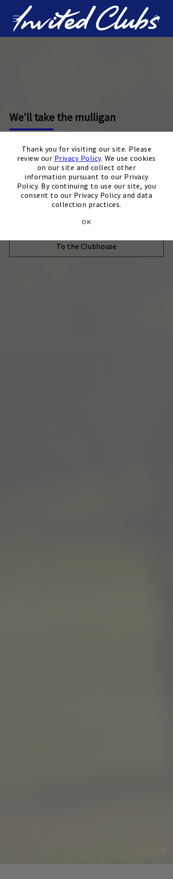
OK (86, 222)
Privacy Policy (77, 158)
